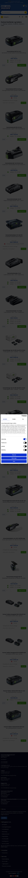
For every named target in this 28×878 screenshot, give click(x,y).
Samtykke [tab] (5, 419)
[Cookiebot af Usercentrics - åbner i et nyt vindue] (21, 416)
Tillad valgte (13, 458)
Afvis (14, 461)
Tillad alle (14, 454)
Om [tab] (23, 419)
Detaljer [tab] (14, 419)
